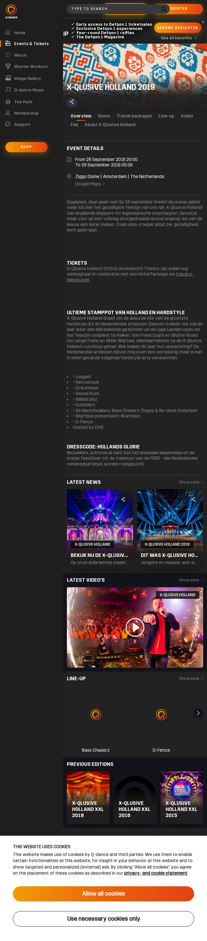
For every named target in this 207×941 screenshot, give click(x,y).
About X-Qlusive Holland (110, 124)
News (104, 116)
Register (177, 9)
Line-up (166, 116)
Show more (191, 482)
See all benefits (180, 38)
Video (187, 116)
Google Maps (90, 184)
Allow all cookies (103, 893)
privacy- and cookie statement (155, 873)
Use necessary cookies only (103, 918)
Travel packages (134, 116)
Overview (81, 116)
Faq (74, 124)
